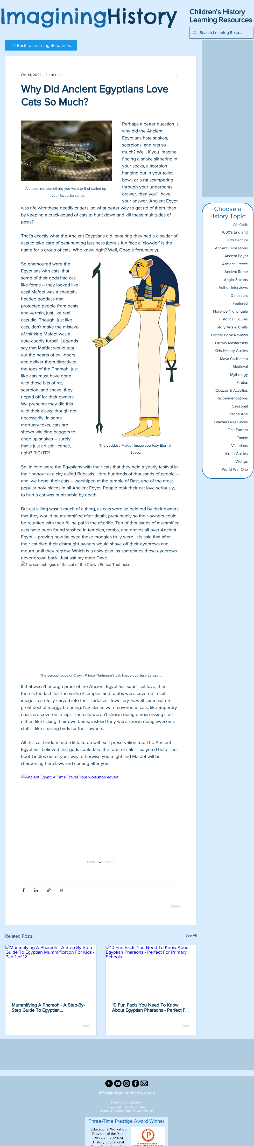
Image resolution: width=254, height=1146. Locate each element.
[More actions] (178, 75)
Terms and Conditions (116, 1111)
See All (191, 935)
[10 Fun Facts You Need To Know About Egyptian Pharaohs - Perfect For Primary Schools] (151, 970)
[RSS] (109, 1083)
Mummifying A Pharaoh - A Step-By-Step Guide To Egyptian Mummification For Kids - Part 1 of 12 (48, 1007)
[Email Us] (144, 1083)
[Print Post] (61, 890)
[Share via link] (48, 890)
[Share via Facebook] (23, 890)
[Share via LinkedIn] (36, 890)
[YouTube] (118, 1083)
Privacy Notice (143, 1111)
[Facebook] (135, 1083)
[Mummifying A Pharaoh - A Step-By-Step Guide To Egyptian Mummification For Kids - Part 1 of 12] (50, 970)
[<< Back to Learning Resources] (41, 45)
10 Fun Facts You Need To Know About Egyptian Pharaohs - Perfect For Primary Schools (150, 1007)
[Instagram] (126, 1083)
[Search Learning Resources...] (221, 32)
